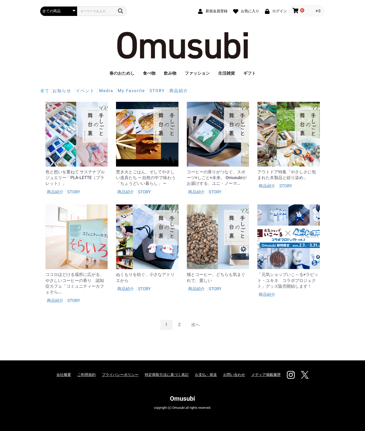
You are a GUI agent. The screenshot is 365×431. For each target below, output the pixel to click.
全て (45, 90)
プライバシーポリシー (120, 375)
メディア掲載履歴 (266, 375)
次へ (195, 324)
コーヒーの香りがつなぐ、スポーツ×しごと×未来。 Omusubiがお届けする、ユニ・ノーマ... (217, 177)
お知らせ (63, 90)
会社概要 (63, 375)
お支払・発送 (206, 375)
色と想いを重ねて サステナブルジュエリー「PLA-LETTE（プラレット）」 (75, 177)
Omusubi (182, 398)
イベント (86, 90)
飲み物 (170, 73)
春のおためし (122, 73)
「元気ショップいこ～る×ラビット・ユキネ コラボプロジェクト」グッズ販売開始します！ (287, 280)
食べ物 (149, 73)
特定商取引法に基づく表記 (167, 375)
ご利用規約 (86, 375)
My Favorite (132, 90)
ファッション (197, 73)
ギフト (249, 73)
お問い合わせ (234, 375)
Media (107, 90)
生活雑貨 (226, 73)
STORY (157, 90)
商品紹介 (178, 90)
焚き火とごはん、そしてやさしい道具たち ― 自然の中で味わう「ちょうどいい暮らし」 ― (146, 177)
